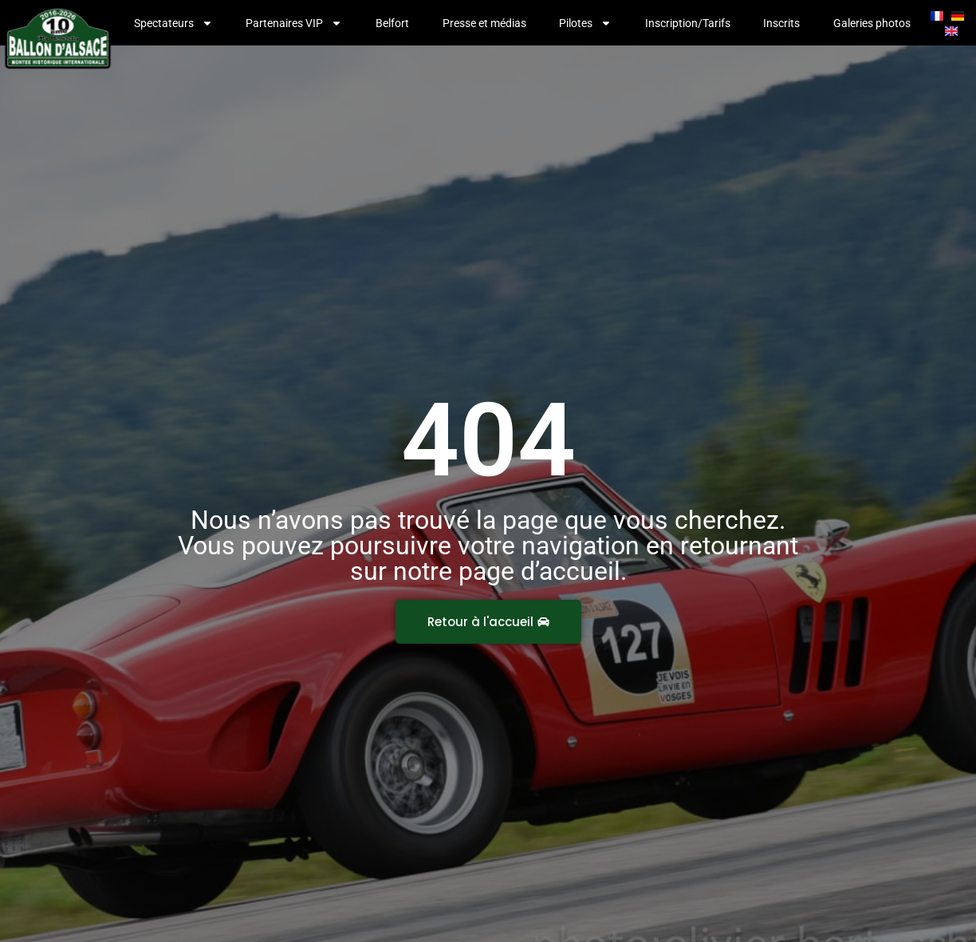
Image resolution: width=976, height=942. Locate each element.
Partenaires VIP (294, 23)
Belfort (392, 23)
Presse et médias (484, 23)
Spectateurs (173, 23)
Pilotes (585, 23)
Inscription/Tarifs (687, 23)
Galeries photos (872, 23)
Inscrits (781, 23)
